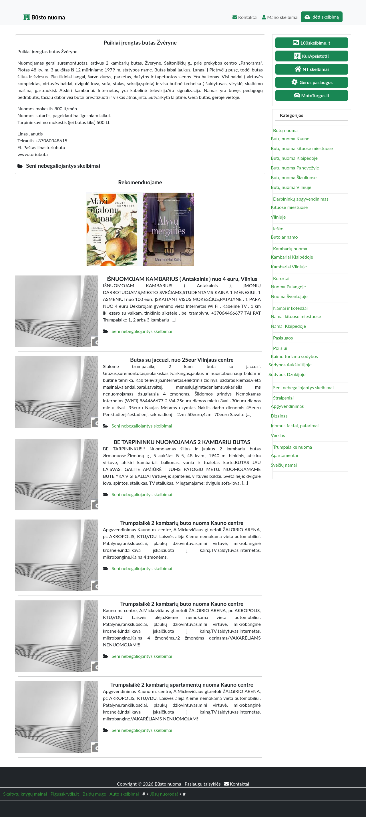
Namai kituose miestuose (296, 316)
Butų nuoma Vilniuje (291, 187)
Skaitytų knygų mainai (25, 793)
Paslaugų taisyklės (203, 783)
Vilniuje (278, 216)
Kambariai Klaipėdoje (292, 256)
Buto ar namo (284, 236)
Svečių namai (284, 465)
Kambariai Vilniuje (289, 266)
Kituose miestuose (289, 207)
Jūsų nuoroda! (164, 793)
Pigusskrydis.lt (64, 793)
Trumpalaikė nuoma (292, 447)
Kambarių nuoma (290, 248)
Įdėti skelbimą (322, 16)
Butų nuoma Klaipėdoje (294, 158)
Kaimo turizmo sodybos (294, 356)
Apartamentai (284, 455)
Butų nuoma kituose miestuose (302, 148)
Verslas (278, 435)
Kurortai (281, 278)
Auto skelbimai (124, 793)
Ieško (278, 228)
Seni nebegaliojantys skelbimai (142, 331)
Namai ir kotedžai (290, 308)
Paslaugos (283, 337)
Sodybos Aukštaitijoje (290, 364)
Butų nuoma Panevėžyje (295, 167)
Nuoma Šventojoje (289, 296)
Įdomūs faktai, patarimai (295, 425)
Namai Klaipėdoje (288, 326)
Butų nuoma (285, 130)
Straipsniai (283, 397)
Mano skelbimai (280, 17)
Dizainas (279, 415)
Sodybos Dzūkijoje (286, 374)
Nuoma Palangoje (288, 286)
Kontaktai (244, 17)
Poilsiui (280, 348)
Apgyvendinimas (287, 406)
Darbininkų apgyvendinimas (301, 198)
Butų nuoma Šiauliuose (294, 177)
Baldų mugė (94, 793)
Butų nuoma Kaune (290, 138)
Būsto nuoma (44, 17)
